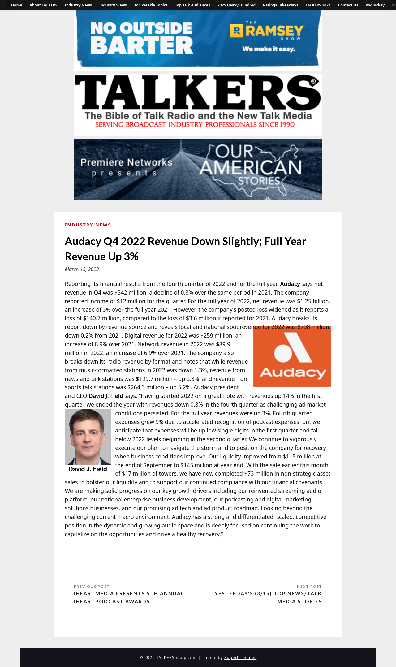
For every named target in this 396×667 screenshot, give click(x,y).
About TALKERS (44, 5)
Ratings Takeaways (280, 5)
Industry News (78, 5)
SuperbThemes (240, 657)
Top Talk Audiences (192, 5)
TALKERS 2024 (318, 5)
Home (16, 5)
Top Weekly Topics (151, 5)
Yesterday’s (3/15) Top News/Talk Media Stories (268, 597)
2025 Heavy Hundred (236, 5)
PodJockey (375, 5)
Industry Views (113, 5)
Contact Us (348, 5)
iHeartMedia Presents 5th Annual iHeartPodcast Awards (129, 597)
